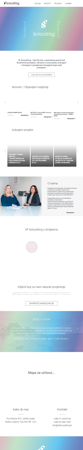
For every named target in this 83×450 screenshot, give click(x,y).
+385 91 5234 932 (62, 418)
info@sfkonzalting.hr (62, 425)
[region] (41, 373)
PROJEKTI (58, 3)
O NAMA (68, 3)
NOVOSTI (47, 3)
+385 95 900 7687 (62, 422)
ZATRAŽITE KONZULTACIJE (41, 303)
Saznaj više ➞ (70, 212)
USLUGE (37, 3)
